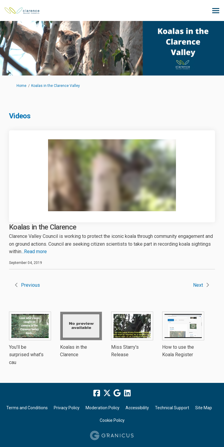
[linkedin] (127, 393)
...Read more (34, 251)
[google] (117, 393)
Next (198, 285)
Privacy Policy (67, 407)
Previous (30, 285)
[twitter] (106, 393)
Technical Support (172, 407)
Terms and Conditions (27, 407)
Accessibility (137, 407)
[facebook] (96, 393)
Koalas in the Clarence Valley (55, 86)
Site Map (203, 407)
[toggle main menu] (215, 10)
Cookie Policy (112, 420)
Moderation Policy (103, 407)
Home (21, 86)
